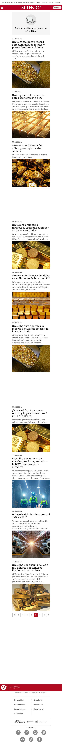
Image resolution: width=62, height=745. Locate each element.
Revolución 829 (54, 2)
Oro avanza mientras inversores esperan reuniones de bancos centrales (30, 227)
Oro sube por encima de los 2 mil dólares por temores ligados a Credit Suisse (30, 567)
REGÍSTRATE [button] (57, 7)
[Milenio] (31, 7)
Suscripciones (20, 709)
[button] (2, 8)
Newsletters (19, 700)
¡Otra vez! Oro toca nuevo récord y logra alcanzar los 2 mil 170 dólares (29, 413)
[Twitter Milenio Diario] (26, 732)
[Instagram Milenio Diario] (35, 732)
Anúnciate (18, 714)
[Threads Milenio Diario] (43, 732)
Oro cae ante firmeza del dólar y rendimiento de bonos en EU (31, 277)
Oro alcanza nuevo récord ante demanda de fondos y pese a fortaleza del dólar (28, 44)
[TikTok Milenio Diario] (31, 739)
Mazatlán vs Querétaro (34, 2)
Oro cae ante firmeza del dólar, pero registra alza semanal (27, 148)
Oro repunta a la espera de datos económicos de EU (28, 96)
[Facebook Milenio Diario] (18, 732)
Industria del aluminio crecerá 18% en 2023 (31, 516)
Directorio (38, 700)
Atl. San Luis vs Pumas (18, 2)
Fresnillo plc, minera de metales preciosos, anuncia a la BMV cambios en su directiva (30, 463)
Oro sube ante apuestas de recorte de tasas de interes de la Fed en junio (30, 328)
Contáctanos (19, 705)
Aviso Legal (38, 709)
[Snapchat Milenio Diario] (39, 739)
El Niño (45, 2)
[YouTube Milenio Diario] (22, 739)
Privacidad (38, 705)
